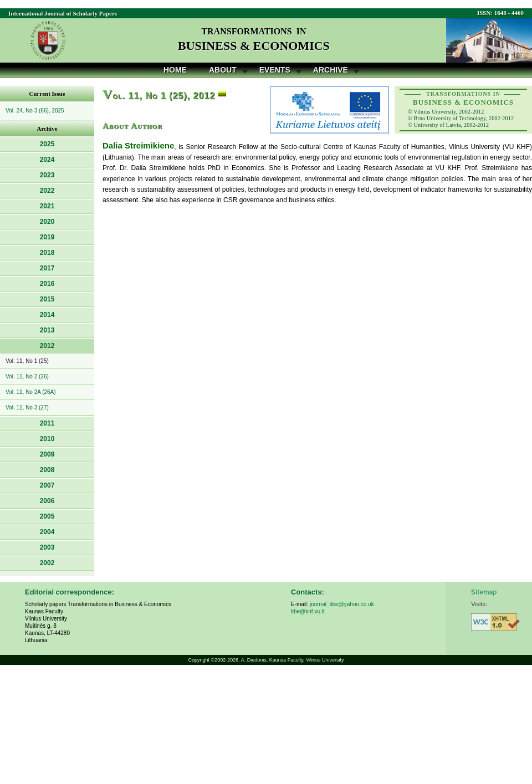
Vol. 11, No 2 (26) (27, 376)
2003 (47, 547)
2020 (47, 222)
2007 (47, 485)
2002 (47, 563)
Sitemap (484, 592)
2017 (47, 268)
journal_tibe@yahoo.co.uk (342, 604)
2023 (47, 175)
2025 (47, 144)
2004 (47, 532)
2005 (47, 516)
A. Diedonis (254, 660)
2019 (47, 237)
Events (274, 69)
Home (175, 69)
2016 (47, 284)
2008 (47, 470)
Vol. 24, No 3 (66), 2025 (35, 110)
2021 (47, 206)
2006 (47, 501)
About (223, 69)
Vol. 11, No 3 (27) (27, 407)
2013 (47, 330)
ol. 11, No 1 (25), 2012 (159, 95)
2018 (47, 253)
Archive (330, 69)
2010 (47, 439)
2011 (47, 423)
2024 (47, 159)
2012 (47, 346)
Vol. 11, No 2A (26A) (31, 392)
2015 (47, 299)
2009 (47, 454)
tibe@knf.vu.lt (308, 611)
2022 (47, 190)
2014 (47, 315)
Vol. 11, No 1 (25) (27, 361)
